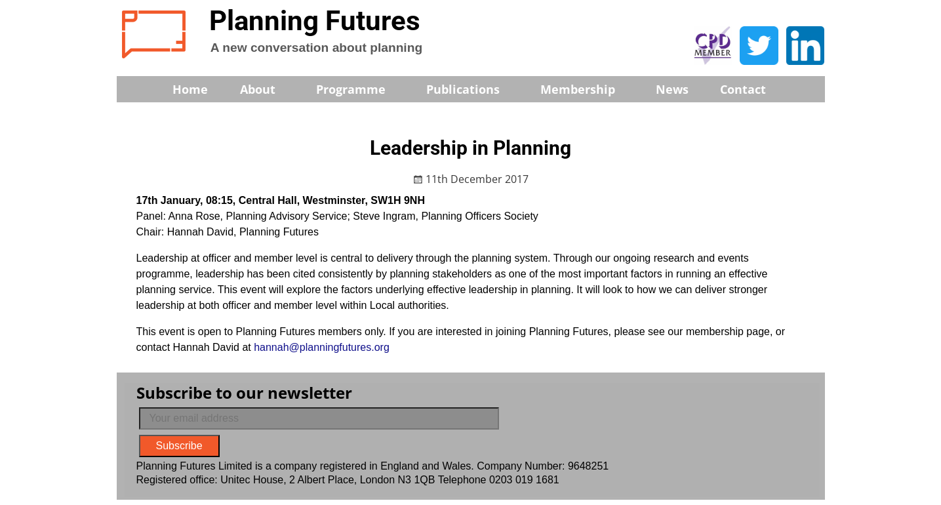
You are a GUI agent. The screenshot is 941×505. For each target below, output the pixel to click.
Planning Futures (314, 21)
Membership (586, 89)
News (672, 89)
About (266, 89)
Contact (743, 89)
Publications (471, 89)
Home (190, 89)
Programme (359, 89)
